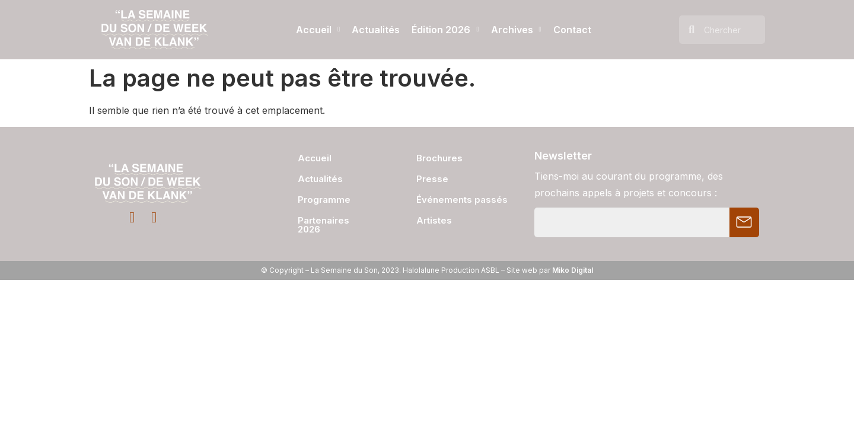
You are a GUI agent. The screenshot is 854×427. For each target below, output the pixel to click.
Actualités (376, 30)
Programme (324, 199)
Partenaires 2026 (323, 225)
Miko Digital (572, 270)
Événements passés (462, 199)
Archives (516, 29)
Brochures (439, 158)
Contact (572, 30)
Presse (432, 178)
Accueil (318, 29)
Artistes (434, 220)
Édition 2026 (445, 29)
